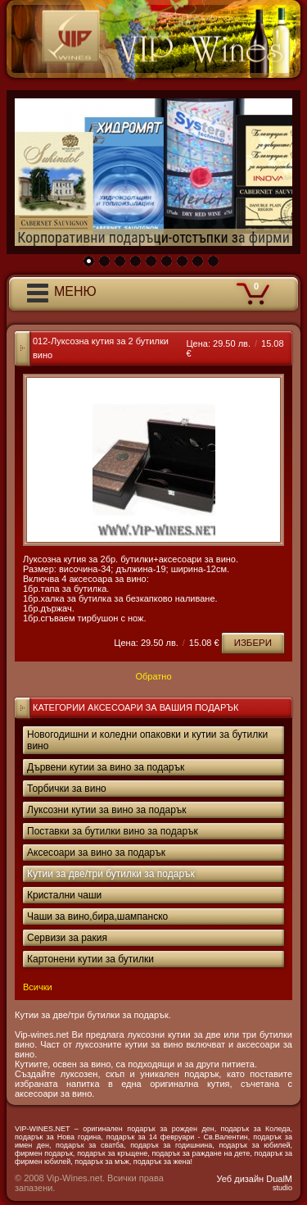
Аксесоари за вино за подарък (96, 852)
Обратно (153, 676)
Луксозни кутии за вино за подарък (107, 810)
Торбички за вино (66, 788)
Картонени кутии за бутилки (90, 959)
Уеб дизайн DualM (254, 1183)
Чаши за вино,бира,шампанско (97, 916)
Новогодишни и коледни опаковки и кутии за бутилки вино (147, 740)
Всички (37, 987)
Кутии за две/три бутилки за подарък (111, 874)
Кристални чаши (64, 895)
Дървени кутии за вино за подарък (105, 767)
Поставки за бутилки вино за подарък (112, 831)
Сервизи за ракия (67, 938)
